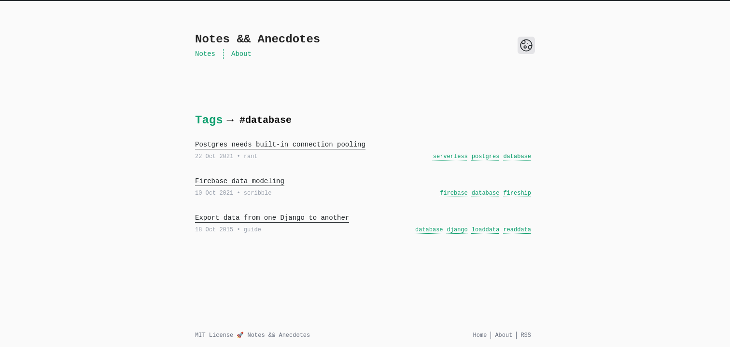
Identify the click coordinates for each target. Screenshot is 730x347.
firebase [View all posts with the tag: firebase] (454, 193)
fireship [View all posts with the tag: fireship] (517, 193)
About (241, 54)
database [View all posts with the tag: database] (517, 156)
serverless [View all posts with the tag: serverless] (450, 156)
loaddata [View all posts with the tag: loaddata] (486, 230)
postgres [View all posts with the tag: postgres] (486, 156)
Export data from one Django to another (272, 218)
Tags (209, 120)
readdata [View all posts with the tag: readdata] (517, 230)
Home (480, 335)
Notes (205, 54)
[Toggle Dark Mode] (526, 45)
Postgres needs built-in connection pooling (280, 144)
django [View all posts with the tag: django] (457, 230)
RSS (525, 335)
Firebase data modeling (239, 181)
